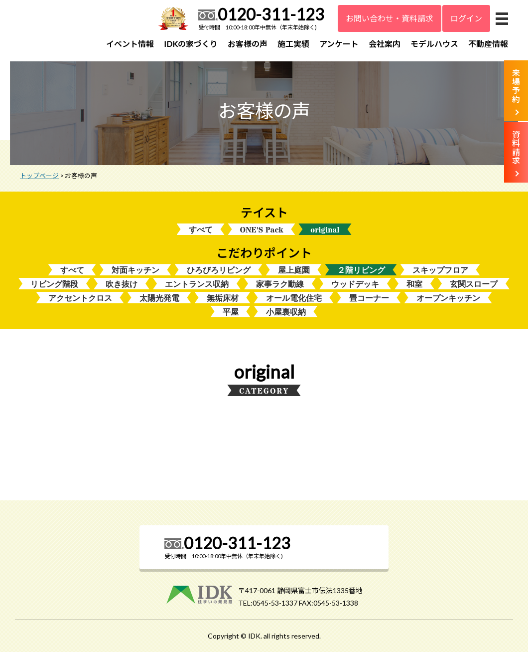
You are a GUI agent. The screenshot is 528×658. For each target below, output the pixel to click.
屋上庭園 (294, 274)
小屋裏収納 (286, 317)
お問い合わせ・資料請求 (389, 18)
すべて (201, 233)
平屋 (231, 317)
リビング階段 (54, 289)
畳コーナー (369, 303)
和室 (414, 289)
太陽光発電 (159, 303)
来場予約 (516, 86)
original (324, 233)
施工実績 (293, 43)
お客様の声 (247, 43)
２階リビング (361, 274)
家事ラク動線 (280, 289)
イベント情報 (130, 43)
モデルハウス (434, 43)
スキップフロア (440, 274)
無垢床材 (223, 303)
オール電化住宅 (294, 303)
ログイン (466, 18)
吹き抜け (121, 289)
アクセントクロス (80, 303)
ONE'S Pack (261, 233)
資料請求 (516, 148)
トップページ (39, 179)
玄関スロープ (474, 289)
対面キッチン (135, 274)
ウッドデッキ (355, 289)
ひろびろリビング (219, 274)
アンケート (339, 43)
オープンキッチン (448, 303)
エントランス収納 (197, 289)
